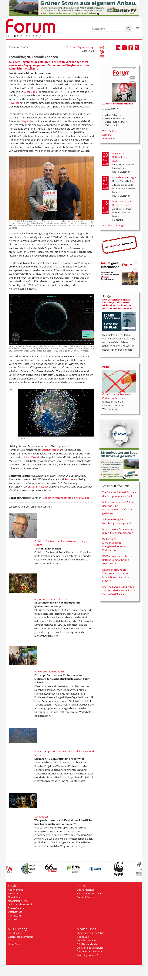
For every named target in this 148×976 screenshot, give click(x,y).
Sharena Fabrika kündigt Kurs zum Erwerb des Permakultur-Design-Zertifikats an (119, 590)
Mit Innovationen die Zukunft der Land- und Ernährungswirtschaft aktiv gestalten (118, 507)
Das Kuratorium (86, 889)
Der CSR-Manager (86, 940)
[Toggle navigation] (137, 29)
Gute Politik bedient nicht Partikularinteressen (116, 396)
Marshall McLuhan (52, 449)
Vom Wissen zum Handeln (49, 671)
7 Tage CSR (83, 936)
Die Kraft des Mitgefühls (90, 947)
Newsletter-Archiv (18, 901)
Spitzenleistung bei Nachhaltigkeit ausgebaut (116, 521)
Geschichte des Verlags (20, 936)
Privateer (14, 102)
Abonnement (15, 889)
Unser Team (14, 944)
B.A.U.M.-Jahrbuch (87, 944)
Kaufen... (107, 134)
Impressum (14, 915)
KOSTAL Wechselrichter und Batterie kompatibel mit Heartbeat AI (117, 559)
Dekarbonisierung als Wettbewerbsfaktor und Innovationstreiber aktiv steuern (116, 575)
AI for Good (30, 92)
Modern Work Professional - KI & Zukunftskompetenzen (118, 531)
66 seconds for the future (91, 933)
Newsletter (14, 897)
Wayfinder (27, 121)
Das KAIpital (41, 816)
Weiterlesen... (109, 131)
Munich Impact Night (124, 177)
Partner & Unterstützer (90, 893)
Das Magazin (15, 933)
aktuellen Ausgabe (38, 486)
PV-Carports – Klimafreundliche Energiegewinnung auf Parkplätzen (114, 544)
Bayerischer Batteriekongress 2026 (121, 157)
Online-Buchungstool (20, 904)
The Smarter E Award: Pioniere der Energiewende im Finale (119, 494)
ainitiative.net (81, 497)
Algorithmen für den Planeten (51, 599)
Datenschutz (15, 911)
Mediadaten (15, 893)
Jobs (10, 940)
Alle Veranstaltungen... (114, 225)
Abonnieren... (109, 138)
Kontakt (12, 919)
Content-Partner (86, 897)
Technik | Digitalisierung (79, 47)
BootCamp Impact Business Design (122, 203)
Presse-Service (16, 908)
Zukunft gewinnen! (87, 955)
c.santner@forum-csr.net (57, 497)
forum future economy (90, 951)
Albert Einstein (32, 457)
